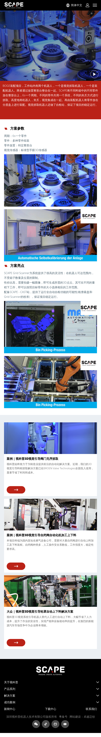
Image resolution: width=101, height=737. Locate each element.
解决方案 (9, 695)
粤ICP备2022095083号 (63, 716)
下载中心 (50, 709)
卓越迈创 (89, 716)
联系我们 (91, 709)
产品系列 (9, 689)
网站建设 (75, 716)
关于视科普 (11, 682)
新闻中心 (9, 709)
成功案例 (9, 702)
